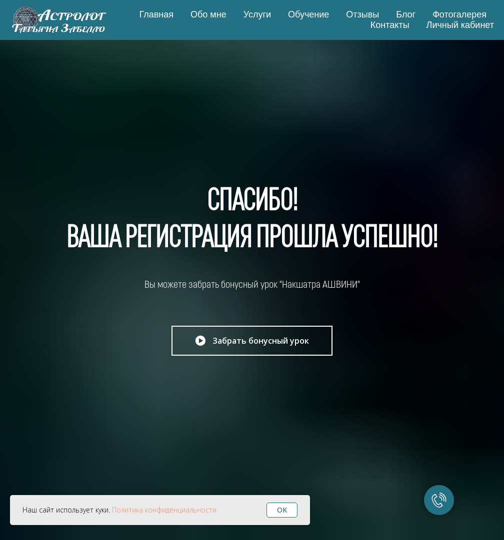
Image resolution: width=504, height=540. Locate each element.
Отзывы (362, 14)
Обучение (308, 14)
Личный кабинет (460, 25)
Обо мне (208, 14)
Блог (406, 14)
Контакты (390, 25)
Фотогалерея (459, 14)
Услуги (257, 14)
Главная (156, 14)
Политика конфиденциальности (164, 510)
